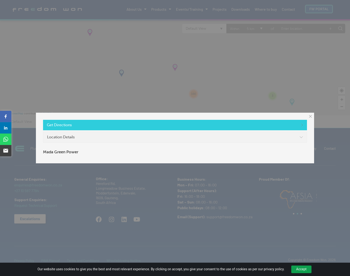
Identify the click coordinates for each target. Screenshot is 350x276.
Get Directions (59, 125)
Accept (301, 269)
